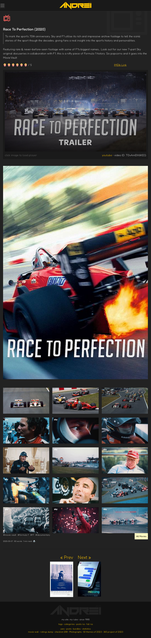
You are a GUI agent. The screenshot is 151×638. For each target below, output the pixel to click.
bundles (77, 628)
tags (60, 624)
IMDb (120, 64)
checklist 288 (61, 631)
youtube (107, 155)
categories (69, 624)
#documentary (42, 534)
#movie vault (9, 534)
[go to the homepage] (75, 5)
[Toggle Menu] (2, 6)
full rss (89, 624)
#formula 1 (23, 534)
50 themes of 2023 (92, 631)
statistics (86, 628)
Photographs (75, 631)
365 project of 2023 (113, 631)
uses (62, 628)
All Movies (141, 536)
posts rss (80, 624)
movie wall (33, 631)
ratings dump (46, 631)
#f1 (32, 534)
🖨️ (34, 541)
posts (68, 628)
